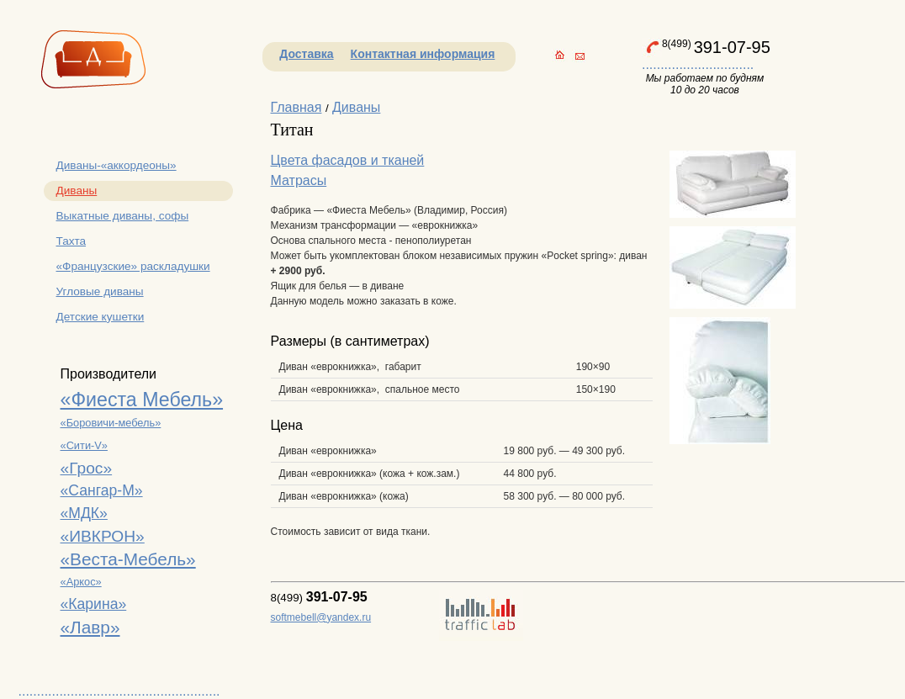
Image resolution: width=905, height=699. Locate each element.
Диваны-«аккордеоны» (116, 165)
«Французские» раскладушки (133, 266)
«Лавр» (90, 627)
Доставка (306, 54)
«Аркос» (81, 581)
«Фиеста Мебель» (142, 399)
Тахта (71, 241)
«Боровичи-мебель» (111, 422)
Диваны (77, 190)
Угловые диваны (100, 291)
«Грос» (87, 468)
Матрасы (299, 180)
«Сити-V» (84, 445)
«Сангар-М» (102, 490)
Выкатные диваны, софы (122, 215)
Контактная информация (423, 54)
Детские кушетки (100, 316)
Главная (296, 107)
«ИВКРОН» (103, 536)
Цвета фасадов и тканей (348, 160)
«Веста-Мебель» (128, 559)
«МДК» (84, 513)
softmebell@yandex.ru (321, 617)
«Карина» (94, 604)
